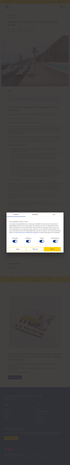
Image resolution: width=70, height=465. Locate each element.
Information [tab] (35, 214)
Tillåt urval (35, 249)
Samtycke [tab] (15, 214)
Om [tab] (54, 214)
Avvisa (17, 249)
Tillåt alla (52, 249)
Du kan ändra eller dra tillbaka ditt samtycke (26, 232)
